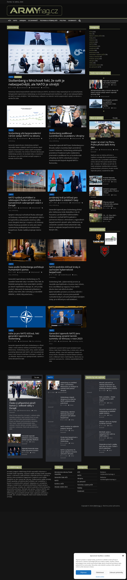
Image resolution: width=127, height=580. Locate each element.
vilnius (51, 344)
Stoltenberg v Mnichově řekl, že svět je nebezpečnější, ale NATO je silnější (36, 82)
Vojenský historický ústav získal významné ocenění (30, 449)
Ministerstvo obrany (106, 149)
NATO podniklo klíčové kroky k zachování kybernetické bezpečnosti (64, 269)
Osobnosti (72, 20)
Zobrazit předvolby (116, 572)
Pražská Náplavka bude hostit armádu (109, 179)
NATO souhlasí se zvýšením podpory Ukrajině (70, 427)
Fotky (91, 38)
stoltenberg (46, 87)
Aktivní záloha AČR (95, 36)
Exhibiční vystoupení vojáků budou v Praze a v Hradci (111, 191)
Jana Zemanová (23, 87)
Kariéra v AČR (59, 490)
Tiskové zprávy (94, 59)
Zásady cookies (100, 576)
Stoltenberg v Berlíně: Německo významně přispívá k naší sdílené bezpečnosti (68, 415)
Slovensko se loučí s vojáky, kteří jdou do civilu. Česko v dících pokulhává (108, 450)
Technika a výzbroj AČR (48, 20)
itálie (32, 341)
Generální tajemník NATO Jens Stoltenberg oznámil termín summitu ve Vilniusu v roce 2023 (65, 336)
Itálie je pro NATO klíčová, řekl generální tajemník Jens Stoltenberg (23, 336)
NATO (15, 20)
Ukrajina (22, 20)
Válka (91, 63)
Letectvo (92, 42)
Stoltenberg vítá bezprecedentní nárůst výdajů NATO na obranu (24, 134)
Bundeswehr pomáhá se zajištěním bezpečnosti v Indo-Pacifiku (110, 103)
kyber (75, 275)
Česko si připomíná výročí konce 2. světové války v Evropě (22, 405)
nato (50, 141)
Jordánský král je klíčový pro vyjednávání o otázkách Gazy (63, 198)
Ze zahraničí (33, 20)
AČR (9, 20)
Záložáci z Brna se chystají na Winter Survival (108, 424)
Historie (91, 40)
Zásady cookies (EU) (61, 494)
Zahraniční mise (94, 65)
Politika (63, 20)
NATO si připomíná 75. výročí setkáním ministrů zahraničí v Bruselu (69, 457)
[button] (123, 556)
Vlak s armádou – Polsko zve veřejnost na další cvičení (107, 399)
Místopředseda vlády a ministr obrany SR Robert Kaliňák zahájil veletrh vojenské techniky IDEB (104, 92)
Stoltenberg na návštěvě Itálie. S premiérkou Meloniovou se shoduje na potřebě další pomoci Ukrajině (69, 386)
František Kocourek (65, 275)
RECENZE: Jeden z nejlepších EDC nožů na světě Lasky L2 (107, 437)
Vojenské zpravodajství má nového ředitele (110, 82)
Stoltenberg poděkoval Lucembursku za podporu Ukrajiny (66, 134)
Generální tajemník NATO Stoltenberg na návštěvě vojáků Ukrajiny (107, 412)
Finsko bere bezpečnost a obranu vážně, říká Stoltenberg (69, 443)
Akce (90, 34)
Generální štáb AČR (61, 484)
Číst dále (115, 118)
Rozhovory (18, 77)
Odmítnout (100, 572)
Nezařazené (93, 46)
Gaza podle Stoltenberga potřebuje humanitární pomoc (26, 268)
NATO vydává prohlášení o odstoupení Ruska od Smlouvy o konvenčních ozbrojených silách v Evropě (25, 201)
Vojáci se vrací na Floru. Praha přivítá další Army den (103, 144)
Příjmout (83, 572)
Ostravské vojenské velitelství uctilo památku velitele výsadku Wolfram (30, 438)
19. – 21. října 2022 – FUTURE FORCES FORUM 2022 (110, 217)
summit (80, 341)
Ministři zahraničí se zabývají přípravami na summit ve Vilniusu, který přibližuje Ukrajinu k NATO (108, 385)
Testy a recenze (94, 56)
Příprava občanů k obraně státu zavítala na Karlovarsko (110, 204)
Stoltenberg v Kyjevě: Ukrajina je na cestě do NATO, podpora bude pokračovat (68, 400)
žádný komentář (34, 87)
